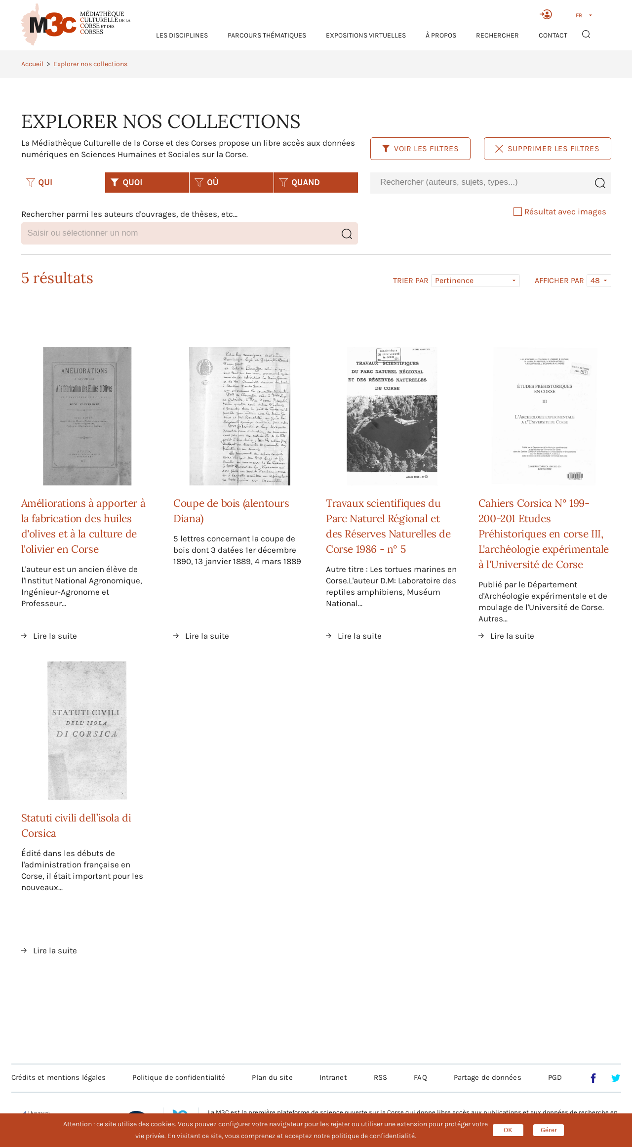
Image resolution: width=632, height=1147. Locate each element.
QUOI (126, 182)
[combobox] (479, 182)
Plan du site (272, 1077)
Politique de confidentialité (178, 1077)
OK (508, 1130)
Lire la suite (55, 636)
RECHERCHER (497, 35)
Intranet (333, 1077)
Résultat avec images (560, 211)
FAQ (420, 1077)
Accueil (32, 64)
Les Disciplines (182, 35)
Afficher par (559, 281)
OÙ (206, 182)
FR (579, 15)
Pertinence (454, 280)
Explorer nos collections (90, 64)
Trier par (411, 281)
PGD (555, 1077)
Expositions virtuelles (366, 35)
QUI (39, 182)
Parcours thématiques (267, 35)
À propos (441, 35)
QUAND (299, 182)
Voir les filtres (420, 148)
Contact (553, 35)
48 (595, 280)
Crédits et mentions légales (58, 1077)
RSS (380, 1077)
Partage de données (487, 1077)
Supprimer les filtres (547, 148)
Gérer (549, 1130)
